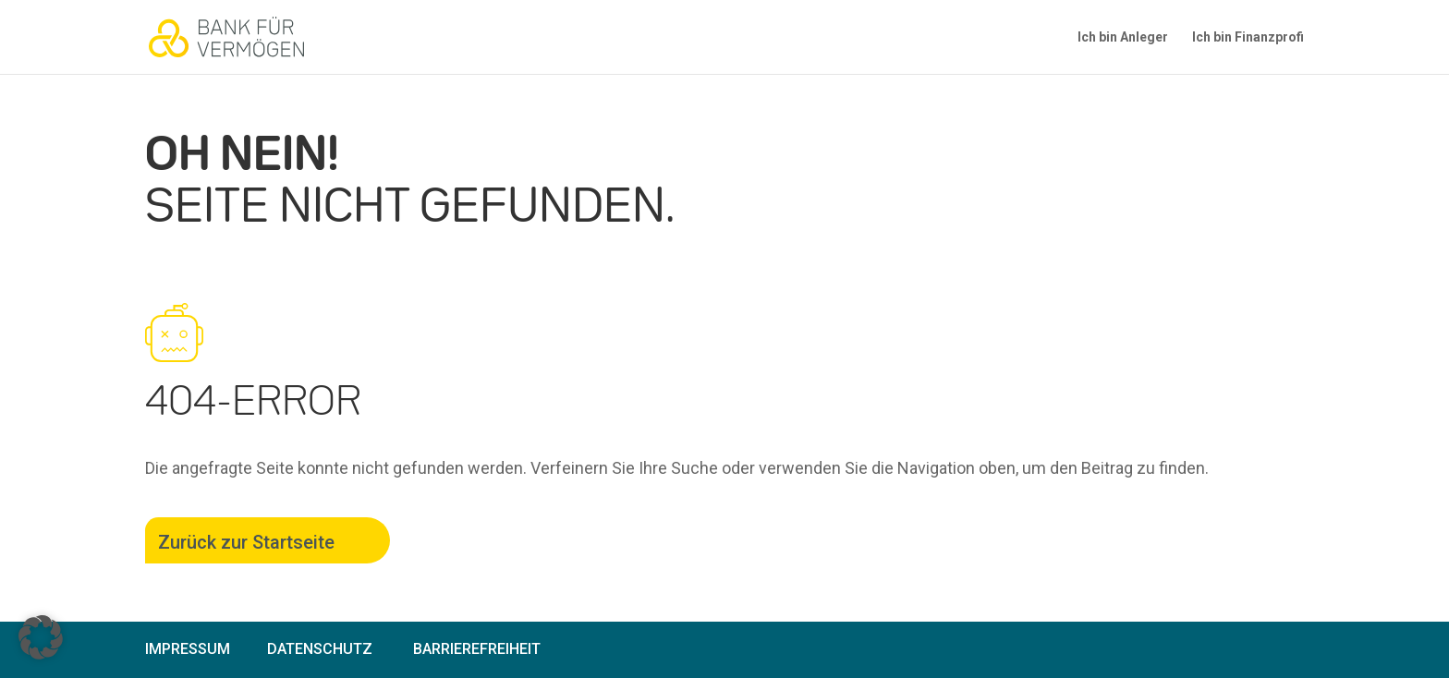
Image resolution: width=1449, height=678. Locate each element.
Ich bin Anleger (1123, 37)
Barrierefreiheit (477, 649)
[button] (40, 637)
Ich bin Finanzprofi (1248, 37)
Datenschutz (319, 649)
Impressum (187, 649)
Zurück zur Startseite (246, 542)
